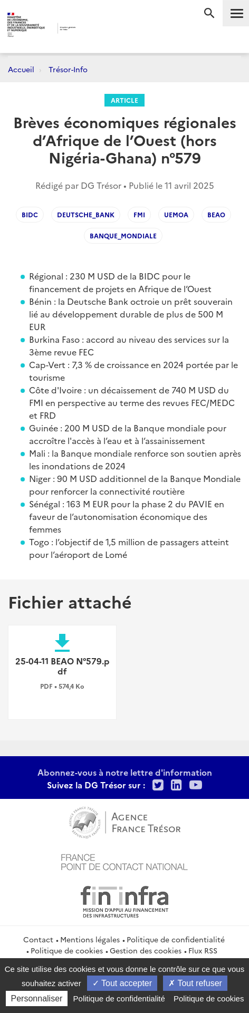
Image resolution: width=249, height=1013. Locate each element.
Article (124, 99)
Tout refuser (195, 983)
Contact (38, 939)
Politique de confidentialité (176, 939)
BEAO (216, 214)
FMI (139, 214)
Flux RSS (202, 950)
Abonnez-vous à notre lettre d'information (124, 772)
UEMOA (176, 214)
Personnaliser (37, 998)
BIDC (30, 214)
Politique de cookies (67, 950)
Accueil (21, 69)
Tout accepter (122, 983)
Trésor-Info (68, 69)
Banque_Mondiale (123, 235)
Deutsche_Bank (85, 214)
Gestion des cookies (145, 950)
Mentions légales (90, 939)
